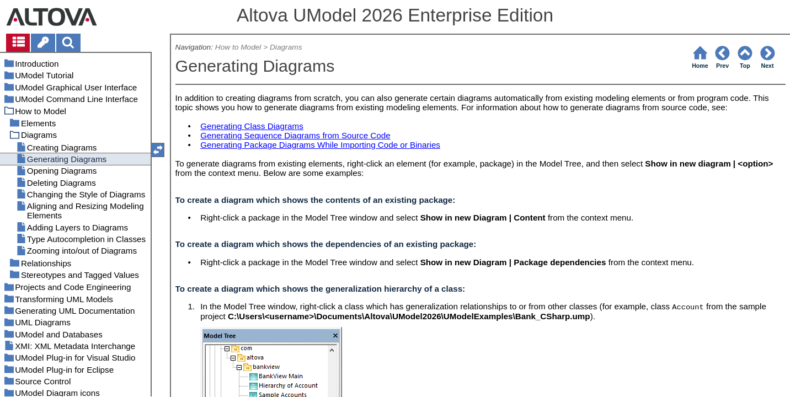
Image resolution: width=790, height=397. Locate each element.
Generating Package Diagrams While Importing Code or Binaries (320, 144)
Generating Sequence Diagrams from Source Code (295, 135)
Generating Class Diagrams (251, 126)
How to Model (238, 47)
